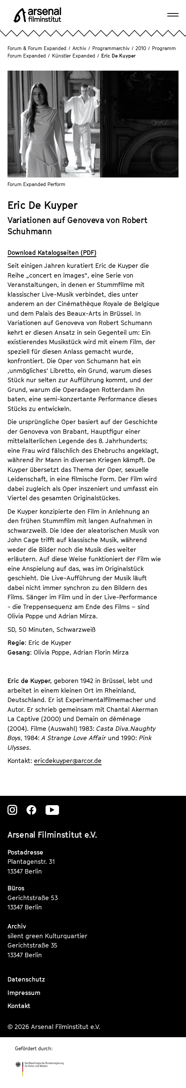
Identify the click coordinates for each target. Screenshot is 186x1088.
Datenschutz (26, 979)
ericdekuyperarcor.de (68, 760)
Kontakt (18, 1006)
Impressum (23, 992)
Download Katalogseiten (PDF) (51, 252)
